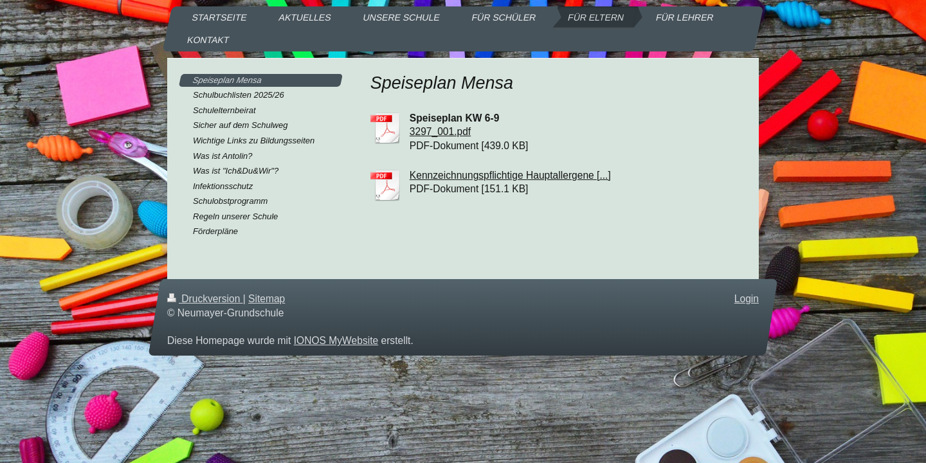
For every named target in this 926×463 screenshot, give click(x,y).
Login (746, 298)
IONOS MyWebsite (336, 340)
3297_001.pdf (440, 131)
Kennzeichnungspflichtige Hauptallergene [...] (510, 175)
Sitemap (266, 298)
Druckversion (205, 298)
